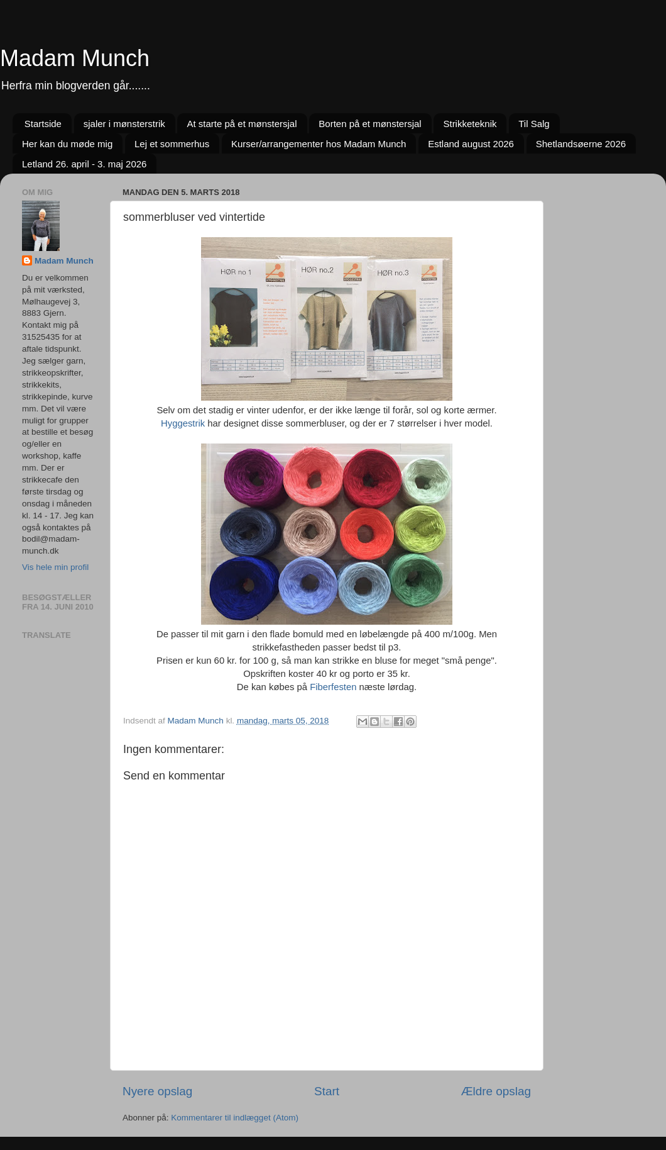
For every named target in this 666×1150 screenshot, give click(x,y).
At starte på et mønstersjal (242, 123)
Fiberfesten (333, 687)
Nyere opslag (157, 1091)
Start (326, 1091)
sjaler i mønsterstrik (124, 123)
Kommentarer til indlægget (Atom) (234, 1117)
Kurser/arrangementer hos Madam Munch (318, 143)
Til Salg (533, 123)
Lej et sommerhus (171, 143)
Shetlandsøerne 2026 (581, 143)
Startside (43, 123)
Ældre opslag (496, 1091)
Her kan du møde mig (67, 143)
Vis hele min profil (55, 567)
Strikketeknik (469, 123)
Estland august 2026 (471, 143)
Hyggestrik (183, 423)
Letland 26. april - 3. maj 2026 (84, 164)
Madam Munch (75, 58)
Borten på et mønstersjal (370, 123)
